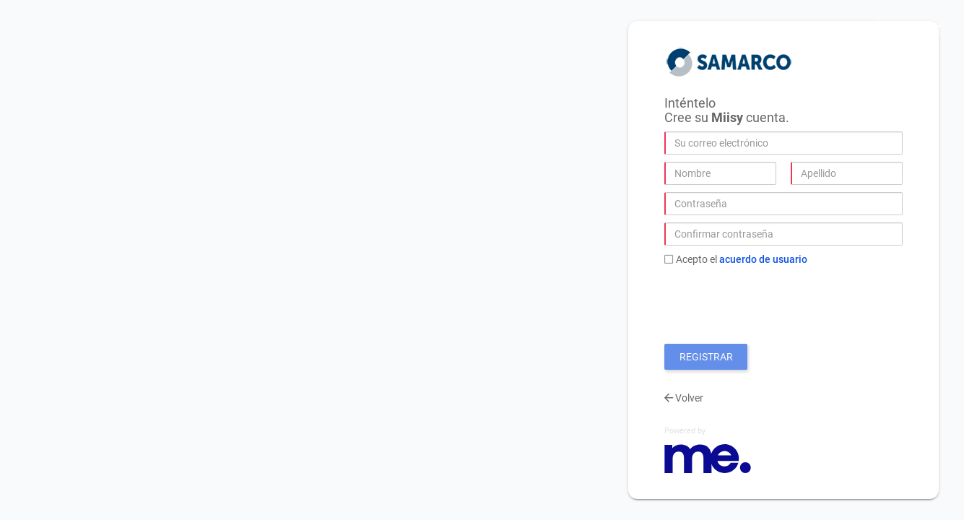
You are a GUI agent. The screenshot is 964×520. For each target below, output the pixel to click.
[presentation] (774, 301)
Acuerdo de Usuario (763, 259)
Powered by (684, 431)
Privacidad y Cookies (819, 25)
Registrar (706, 357)
